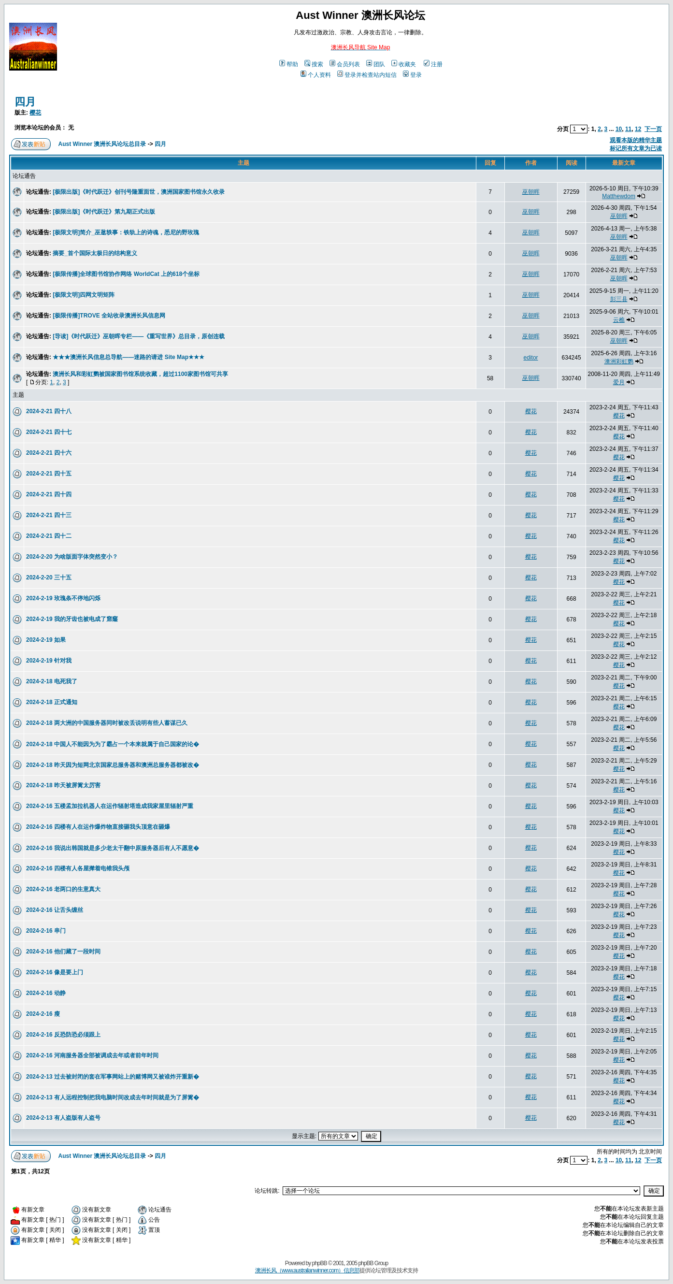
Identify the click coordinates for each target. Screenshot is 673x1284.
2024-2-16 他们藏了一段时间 (63, 951)
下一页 (653, 129)
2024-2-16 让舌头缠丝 (54, 910)
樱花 (35, 112)
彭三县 (619, 299)
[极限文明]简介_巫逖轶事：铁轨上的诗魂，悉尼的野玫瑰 (126, 232)
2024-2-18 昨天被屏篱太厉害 (63, 785)
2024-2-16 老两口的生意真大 (63, 889)
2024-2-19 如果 (46, 639)
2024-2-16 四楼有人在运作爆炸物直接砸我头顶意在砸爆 (98, 826)
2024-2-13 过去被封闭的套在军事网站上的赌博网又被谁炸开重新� (112, 1076)
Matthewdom (618, 196)
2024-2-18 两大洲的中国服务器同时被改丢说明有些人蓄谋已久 (106, 723)
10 (619, 129)
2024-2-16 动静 (46, 993)
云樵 (619, 320)
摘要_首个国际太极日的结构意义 (95, 253)
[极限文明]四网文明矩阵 (84, 294)
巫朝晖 (531, 191)
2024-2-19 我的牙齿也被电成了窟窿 (72, 619)
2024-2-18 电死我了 (51, 681)
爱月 (619, 382)
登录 (412, 75)
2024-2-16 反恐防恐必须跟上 (63, 1034)
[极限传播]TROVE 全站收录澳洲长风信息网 (109, 315)
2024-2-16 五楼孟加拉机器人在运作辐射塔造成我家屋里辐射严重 (109, 806)
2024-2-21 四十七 (49, 432)
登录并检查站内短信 (367, 75)
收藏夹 (403, 64)
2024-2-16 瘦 (43, 1013)
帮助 (288, 64)
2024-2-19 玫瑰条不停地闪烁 (63, 598)
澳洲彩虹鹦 (618, 361)
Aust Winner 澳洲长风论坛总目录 (102, 144)
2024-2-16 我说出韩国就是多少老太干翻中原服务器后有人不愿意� (112, 848)
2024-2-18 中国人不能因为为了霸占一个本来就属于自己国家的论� (112, 744)
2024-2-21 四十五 (49, 473)
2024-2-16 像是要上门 (54, 972)
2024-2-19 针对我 (49, 660)
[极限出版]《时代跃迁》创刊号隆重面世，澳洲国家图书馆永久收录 (139, 191)
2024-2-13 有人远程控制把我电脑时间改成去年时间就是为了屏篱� (112, 1097)
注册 (433, 64)
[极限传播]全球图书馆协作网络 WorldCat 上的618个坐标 (126, 274)
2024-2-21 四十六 (49, 452)
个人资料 (316, 75)
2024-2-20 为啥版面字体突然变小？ (72, 556)
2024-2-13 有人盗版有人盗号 (63, 1117)
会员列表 (344, 64)
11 (628, 129)
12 (638, 129)
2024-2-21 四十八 (49, 411)
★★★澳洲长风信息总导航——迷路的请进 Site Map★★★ (128, 357)
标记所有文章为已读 (636, 148)
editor (531, 357)
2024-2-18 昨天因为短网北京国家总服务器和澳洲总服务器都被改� (112, 765)
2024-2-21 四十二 (49, 536)
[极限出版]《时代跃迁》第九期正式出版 (104, 211)
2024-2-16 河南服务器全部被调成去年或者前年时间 (92, 1055)
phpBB (319, 1263)
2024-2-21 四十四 (49, 494)
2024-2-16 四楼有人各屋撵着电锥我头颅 (77, 868)
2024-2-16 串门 (46, 930)
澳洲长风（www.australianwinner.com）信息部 (307, 1270)
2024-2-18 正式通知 (51, 702)
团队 (375, 64)
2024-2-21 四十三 (49, 515)
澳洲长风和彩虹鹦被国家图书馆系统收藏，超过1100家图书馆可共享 (140, 374)
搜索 (313, 64)
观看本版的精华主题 (636, 140)
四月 (25, 102)
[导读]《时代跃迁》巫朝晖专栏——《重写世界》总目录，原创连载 (139, 336)
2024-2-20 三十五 (49, 577)
